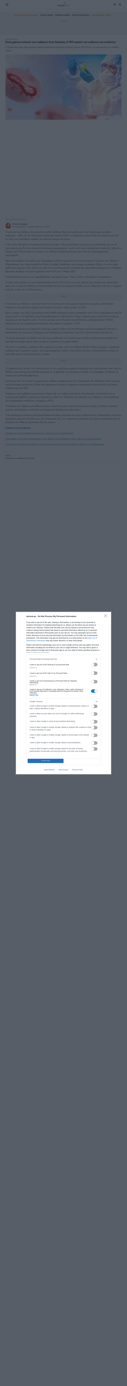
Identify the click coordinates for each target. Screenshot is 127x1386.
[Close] (106, 616)
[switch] (94, 664)
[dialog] (63, 693)
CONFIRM (45, 761)
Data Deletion (49, 770)
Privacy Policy (77, 770)
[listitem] (63, 659)
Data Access (63, 770)
